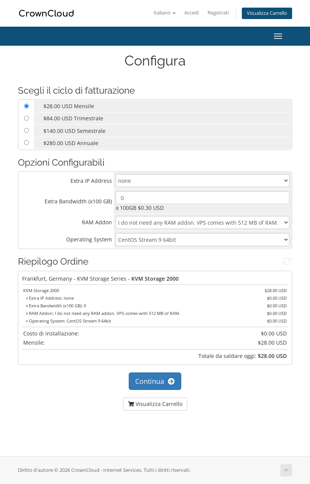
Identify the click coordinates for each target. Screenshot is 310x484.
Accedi (191, 13)
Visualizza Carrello (267, 13)
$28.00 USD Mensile (68, 106)
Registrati (218, 13)
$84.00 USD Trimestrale (73, 118)
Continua (155, 381)
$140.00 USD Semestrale (74, 130)
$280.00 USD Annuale (70, 143)
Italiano (164, 13)
